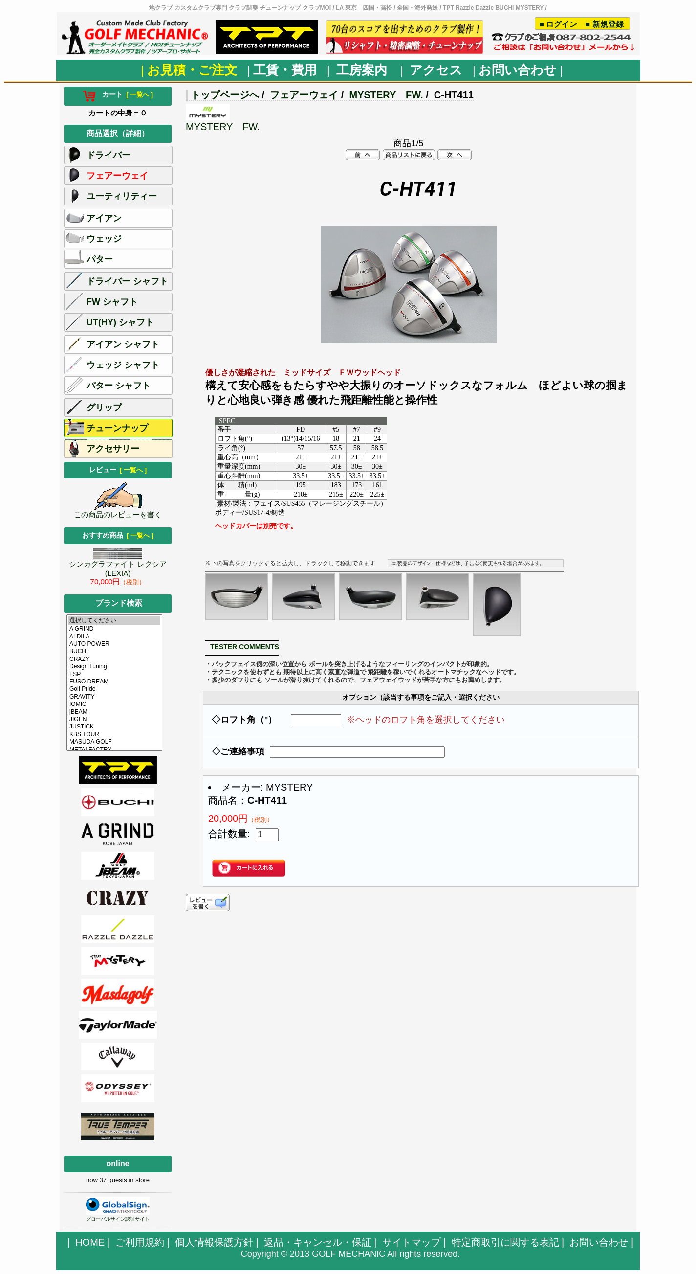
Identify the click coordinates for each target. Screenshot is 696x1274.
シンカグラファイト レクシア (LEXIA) (117, 565)
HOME (90, 1242)
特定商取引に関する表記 (505, 1242)
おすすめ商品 (117, 535)
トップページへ (225, 95)
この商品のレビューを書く (118, 511)
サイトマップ (411, 1242)
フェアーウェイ (304, 95)
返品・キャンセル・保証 (317, 1242)
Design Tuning (114, 666)
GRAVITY (114, 697)
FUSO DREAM (114, 681)
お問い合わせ (598, 1242)
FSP (114, 674)
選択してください (114, 620)
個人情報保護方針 (214, 1242)
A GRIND (114, 629)
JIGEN (114, 719)
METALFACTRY (114, 749)
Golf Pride (114, 689)
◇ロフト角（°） (248, 720)
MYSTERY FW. (386, 95)
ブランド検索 (118, 603)
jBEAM (114, 712)
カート (118, 94)
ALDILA (114, 636)
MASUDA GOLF (114, 742)
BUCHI (114, 651)
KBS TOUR (114, 734)
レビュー (118, 470)
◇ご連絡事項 (238, 751)
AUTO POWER (114, 644)
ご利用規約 (139, 1242)
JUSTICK (114, 726)
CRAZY (114, 659)
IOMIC (114, 704)
